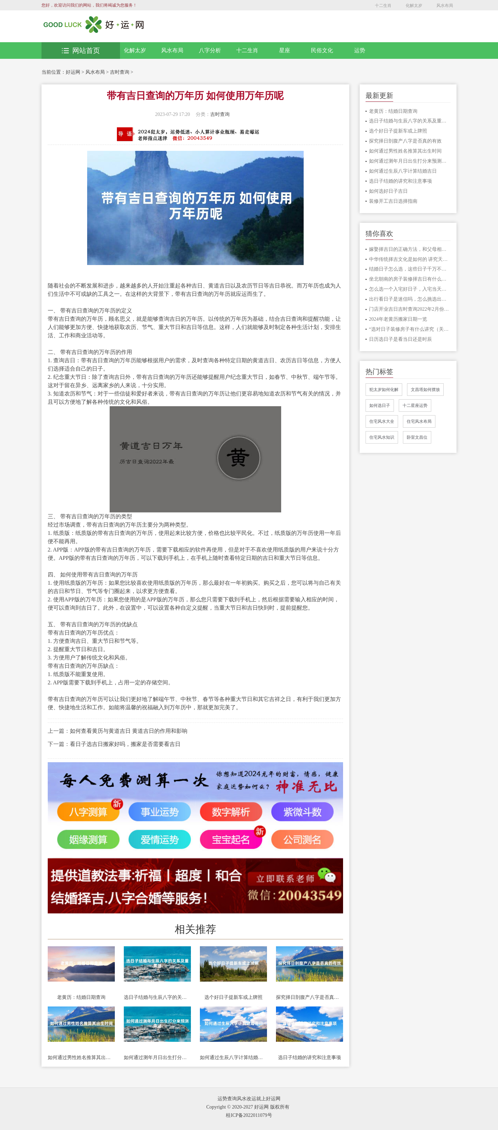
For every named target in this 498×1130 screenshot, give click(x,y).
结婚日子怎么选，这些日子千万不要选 (410, 269)
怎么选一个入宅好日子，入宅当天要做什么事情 (410, 289)
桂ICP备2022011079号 (249, 1115)
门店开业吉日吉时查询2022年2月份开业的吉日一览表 (410, 309)
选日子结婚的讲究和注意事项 (309, 1057)
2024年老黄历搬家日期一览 (398, 319)
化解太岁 (414, 5)
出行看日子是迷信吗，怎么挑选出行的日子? (410, 299)
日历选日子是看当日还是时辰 (400, 339)
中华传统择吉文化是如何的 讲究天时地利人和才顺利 (410, 259)
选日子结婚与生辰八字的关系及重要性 (157, 997)
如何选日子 (379, 405)
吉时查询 (119, 72)
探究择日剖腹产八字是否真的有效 (309, 997)
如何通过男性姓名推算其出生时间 (81, 1057)
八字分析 (210, 50)
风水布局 (444, 5)
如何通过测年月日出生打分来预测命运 (157, 1057)
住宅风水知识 (381, 437)
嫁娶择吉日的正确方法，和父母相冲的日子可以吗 (410, 249)
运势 (359, 50)
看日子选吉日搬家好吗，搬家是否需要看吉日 (125, 744)
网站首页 (81, 50)
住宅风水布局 (419, 421)
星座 (284, 50)
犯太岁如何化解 (383, 389)
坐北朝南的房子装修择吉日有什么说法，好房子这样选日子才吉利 (410, 279)
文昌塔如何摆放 (425, 389)
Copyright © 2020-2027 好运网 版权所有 (247, 1107)
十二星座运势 (415, 405)
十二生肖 (383, 5)
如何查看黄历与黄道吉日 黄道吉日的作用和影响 (128, 731)
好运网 (73, 72)
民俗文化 (322, 50)
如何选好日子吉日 (388, 191)
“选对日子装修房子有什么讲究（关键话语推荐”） (410, 329)
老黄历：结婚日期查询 (81, 997)
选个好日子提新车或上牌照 (233, 997)
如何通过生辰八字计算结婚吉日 (233, 1057)
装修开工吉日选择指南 (393, 201)
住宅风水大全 (381, 421)
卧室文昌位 (417, 437)
